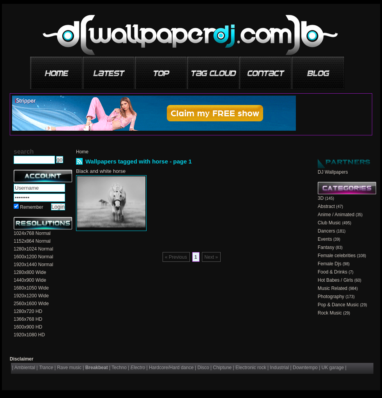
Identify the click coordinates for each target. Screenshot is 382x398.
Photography (331, 296)
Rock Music (330, 313)
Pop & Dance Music (338, 304)
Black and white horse (101, 171)
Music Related (332, 288)
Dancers (326, 231)
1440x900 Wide (30, 280)
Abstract (326, 206)
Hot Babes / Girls (335, 280)
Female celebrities (336, 255)
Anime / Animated (336, 214)
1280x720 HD (28, 311)
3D (321, 198)
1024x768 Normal (32, 233)
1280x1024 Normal (33, 249)
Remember (31, 207)
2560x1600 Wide (31, 303)
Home (82, 152)
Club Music (329, 223)
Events (325, 239)
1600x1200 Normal (33, 256)
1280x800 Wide (30, 272)
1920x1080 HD (29, 335)
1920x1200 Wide (31, 295)
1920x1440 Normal (33, 264)
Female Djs (329, 264)
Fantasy (326, 247)
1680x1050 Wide (31, 288)
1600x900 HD (28, 327)
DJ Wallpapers (333, 172)
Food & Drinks (332, 272)
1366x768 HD (28, 319)
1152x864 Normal (32, 241)
